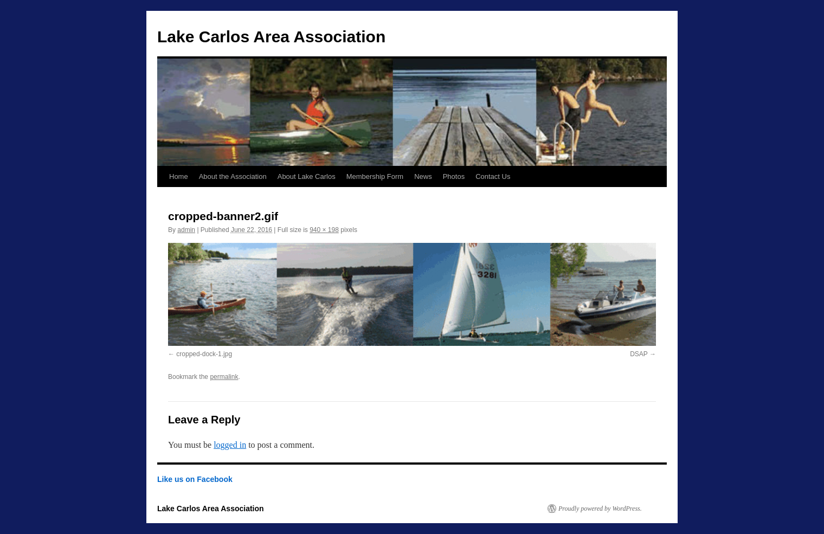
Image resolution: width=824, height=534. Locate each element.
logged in (230, 444)
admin (186, 230)
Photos (454, 176)
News (423, 176)
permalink (224, 377)
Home (178, 176)
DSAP (638, 354)
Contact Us (492, 176)
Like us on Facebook (195, 479)
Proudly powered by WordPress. (600, 508)
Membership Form (374, 176)
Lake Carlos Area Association (271, 37)
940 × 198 (324, 230)
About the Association (233, 176)
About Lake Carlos (307, 176)
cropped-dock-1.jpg (204, 354)
